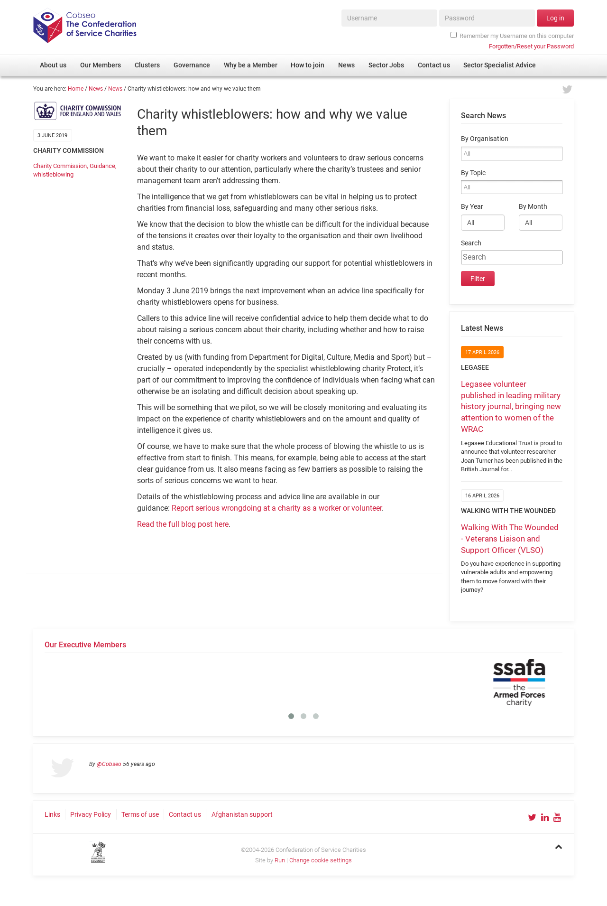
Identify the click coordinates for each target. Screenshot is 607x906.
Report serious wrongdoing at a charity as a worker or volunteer (277, 508)
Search (471, 243)
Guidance (102, 165)
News (96, 88)
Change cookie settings (320, 860)
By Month (533, 207)
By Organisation (484, 139)
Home (75, 88)
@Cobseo (109, 764)
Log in (555, 18)
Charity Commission (60, 165)
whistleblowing (53, 174)
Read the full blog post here (183, 524)
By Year (472, 207)
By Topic (473, 173)
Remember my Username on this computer (512, 35)
